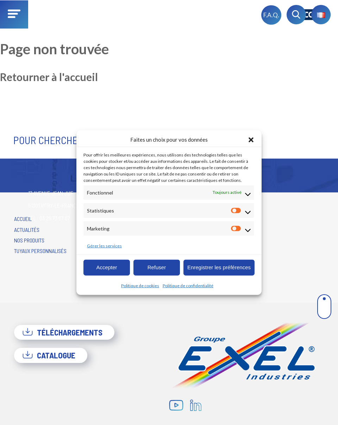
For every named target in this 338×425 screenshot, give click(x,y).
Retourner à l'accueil (49, 76)
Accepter (106, 267)
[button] (251, 139)
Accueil (23, 218)
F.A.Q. (271, 15)
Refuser (157, 267)
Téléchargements (62, 332)
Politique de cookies (140, 285)
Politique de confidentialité (188, 285)
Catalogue (48, 355)
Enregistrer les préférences (219, 267)
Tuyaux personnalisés (40, 250)
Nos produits (29, 240)
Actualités (26, 229)
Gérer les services (104, 245)
